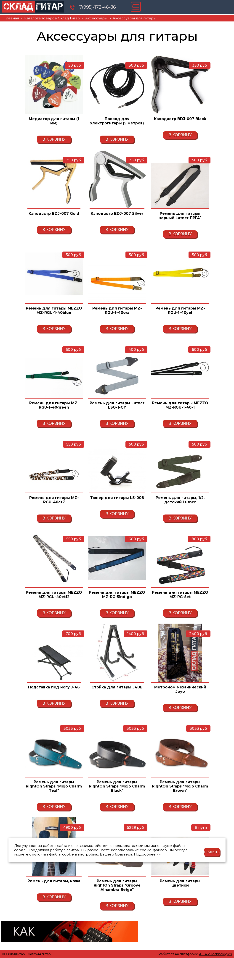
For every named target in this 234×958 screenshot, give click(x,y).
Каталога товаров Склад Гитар (52, 18)
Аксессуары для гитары (134, 18)
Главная (12, 18)
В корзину (53, 139)
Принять (212, 852)
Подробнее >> (147, 854)
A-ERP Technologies (215, 954)
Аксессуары (96, 18)
